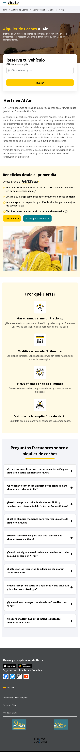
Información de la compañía (15, 697)
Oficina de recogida (17, 64)
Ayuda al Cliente (10, 713)
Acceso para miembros (37, 218)
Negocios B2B (9, 705)
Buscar (40, 82)
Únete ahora (12, 218)
